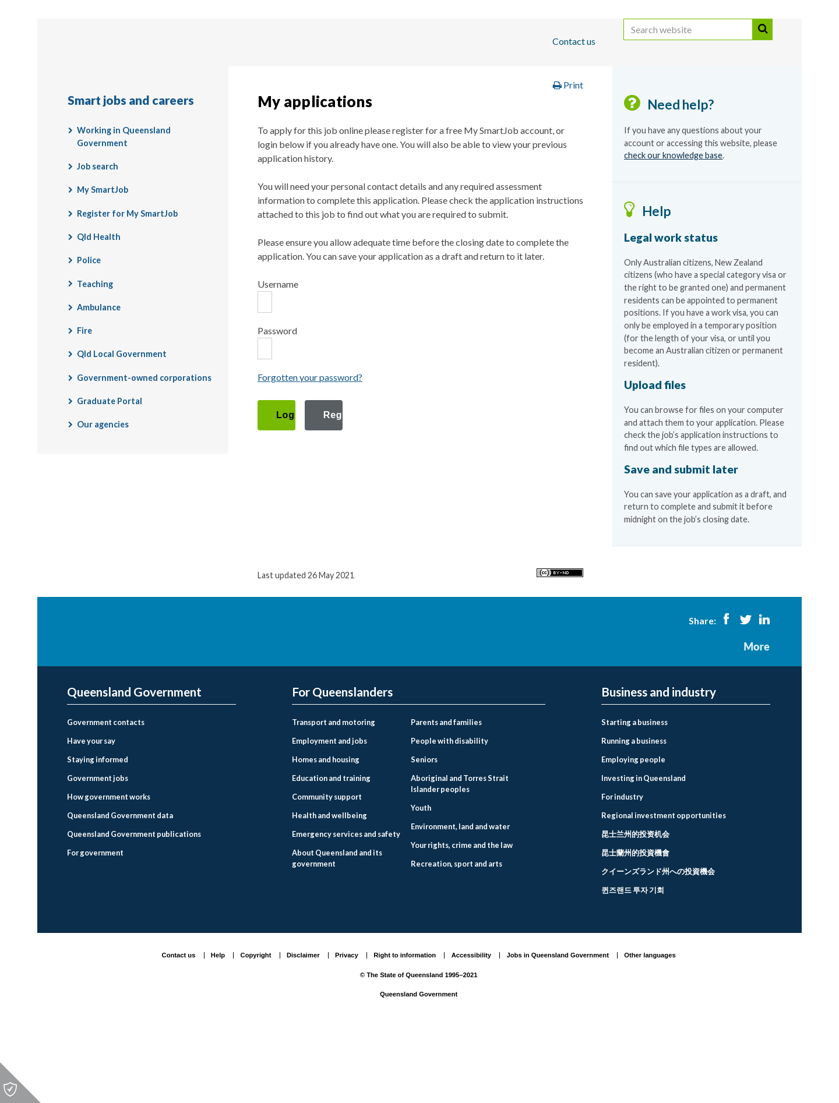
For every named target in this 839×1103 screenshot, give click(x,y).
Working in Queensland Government (124, 204)
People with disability (449, 808)
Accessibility (471, 1022)
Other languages (649, 1022)
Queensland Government (134, 760)
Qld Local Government (122, 421)
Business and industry (203, 77)
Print (568, 152)
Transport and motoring (333, 789)
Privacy (346, 1022)
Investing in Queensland (643, 845)
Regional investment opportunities (663, 882)
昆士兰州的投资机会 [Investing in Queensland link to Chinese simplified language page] (635, 901)
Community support (327, 864)
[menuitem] (151, 790)
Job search (97, 234)
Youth (421, 875)
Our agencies (103, 492)
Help (218, 1022)
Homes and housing (325, 827)
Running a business (634, 808)
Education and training (331, 845)
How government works (108, 864)
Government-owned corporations (144, 445)
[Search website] (688, 42)
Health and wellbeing (329, 882)
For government (95, 919)
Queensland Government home (157, 113)
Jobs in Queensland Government (558, 1022)
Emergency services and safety (346, 901)
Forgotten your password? (310, 444)
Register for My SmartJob (127, 280)
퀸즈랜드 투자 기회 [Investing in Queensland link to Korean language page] (632, 956)
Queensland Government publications (134, 901)
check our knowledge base (673, 223)
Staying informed (97, 827)
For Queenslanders (105, 77)
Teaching (95, 351)
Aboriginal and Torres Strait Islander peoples (460, 851)
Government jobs (97, 845)
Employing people (633, 827)
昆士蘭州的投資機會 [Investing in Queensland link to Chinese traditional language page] (635, 919)
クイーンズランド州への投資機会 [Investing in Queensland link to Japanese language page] (658, 938)
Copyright (256, 1022)
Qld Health (99, 304)
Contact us (573, 41)
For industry (622, 864)
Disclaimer (303, 1022)
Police (89, 328)
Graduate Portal (109, 468)
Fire (84, 398)
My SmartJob (102, 257)
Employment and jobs (396, 113)
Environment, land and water (460, 894)
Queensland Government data (120, 882)
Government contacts (105, 789)
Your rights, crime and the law (462, 912)
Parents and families (446, 789)
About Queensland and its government (337, 925)
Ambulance (99, 375)
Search (763, 42)
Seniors (424, 827)
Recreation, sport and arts (456, 931)
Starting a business (634, 789)
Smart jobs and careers (513, 113)
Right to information (404, 1022)
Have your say (91, 808)
